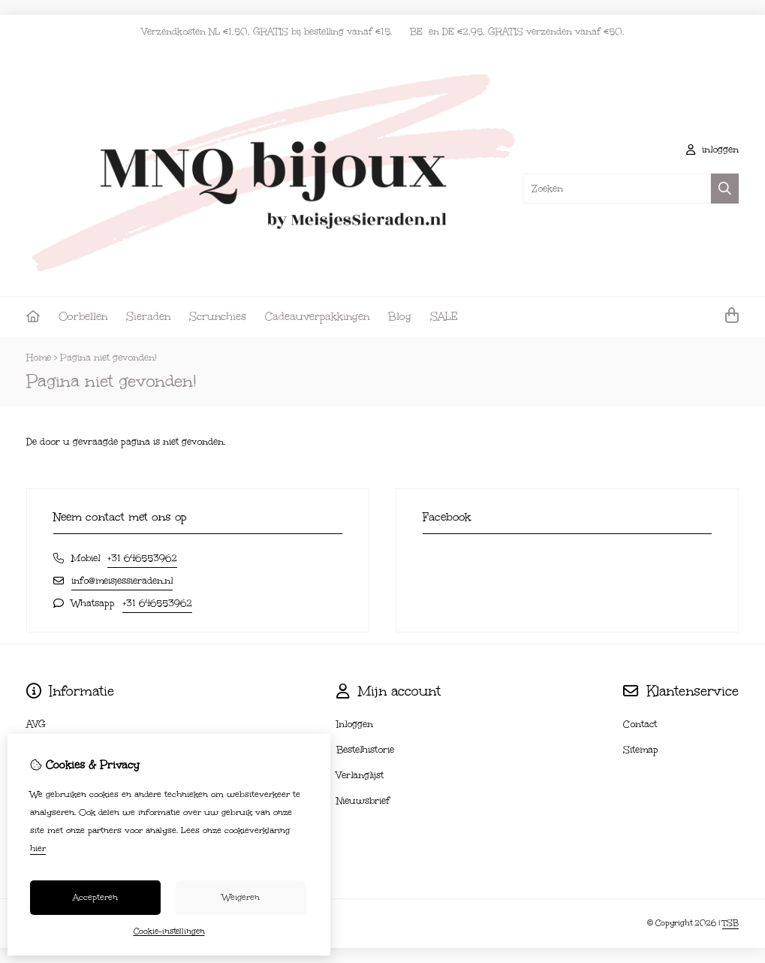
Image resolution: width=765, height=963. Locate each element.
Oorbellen (83, 316)
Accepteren (95, 897)
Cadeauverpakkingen (317, 316)
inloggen (712, 149)
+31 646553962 (142, 558)
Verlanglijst (360, 775)
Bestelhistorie (365, 750)
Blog (399, 316)
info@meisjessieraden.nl (122, 581)
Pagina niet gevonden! (108, 358)
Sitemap (640, 750)
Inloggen (354, 724)
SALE (444, 316)
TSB (730, 923)
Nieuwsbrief (363, 801)
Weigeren (241, 897)
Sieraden (148, 316)
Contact (640, 724)
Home (38, 358)
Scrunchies (217, 316)
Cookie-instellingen (169, 931)
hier (38, 848)
